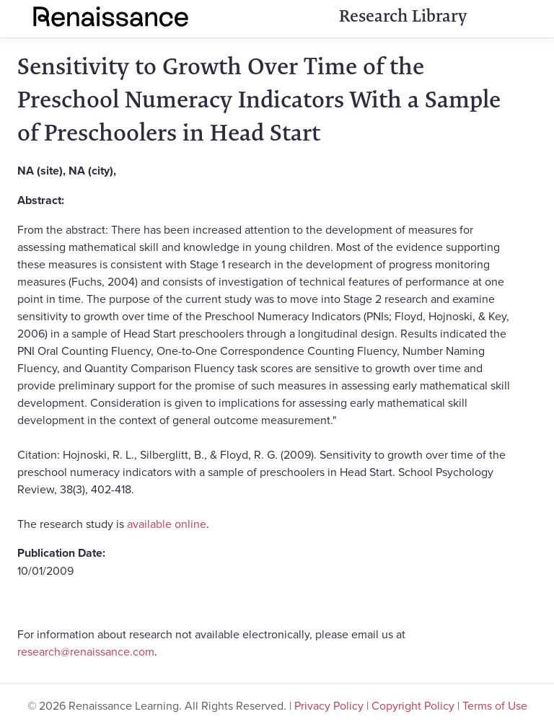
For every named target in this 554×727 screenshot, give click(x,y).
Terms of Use (494, 705)
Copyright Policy (412, 705)
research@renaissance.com (85, 651)
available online (166, 524)
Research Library (403, 16)
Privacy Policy (329, 705)
